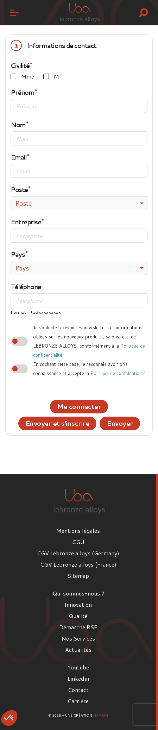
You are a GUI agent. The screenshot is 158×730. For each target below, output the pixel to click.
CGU (78, 542)
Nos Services (78, 638)
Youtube (78, 667)
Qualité (78, 616)
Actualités (78, 649)
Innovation (78, 604)
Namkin (100, 715)
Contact (78, 690)
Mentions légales (78, 530)
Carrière (78, 701)
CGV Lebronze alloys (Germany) (78, 553)
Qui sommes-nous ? (78, 593)
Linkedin (78, 678)
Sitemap (78, 576)
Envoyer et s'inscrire (57, 423)
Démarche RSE (78, 627)
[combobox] (79, 203)
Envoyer (120, 423)
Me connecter (79, 406)
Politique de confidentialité (118, 373)
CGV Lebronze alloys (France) (78, 564)
